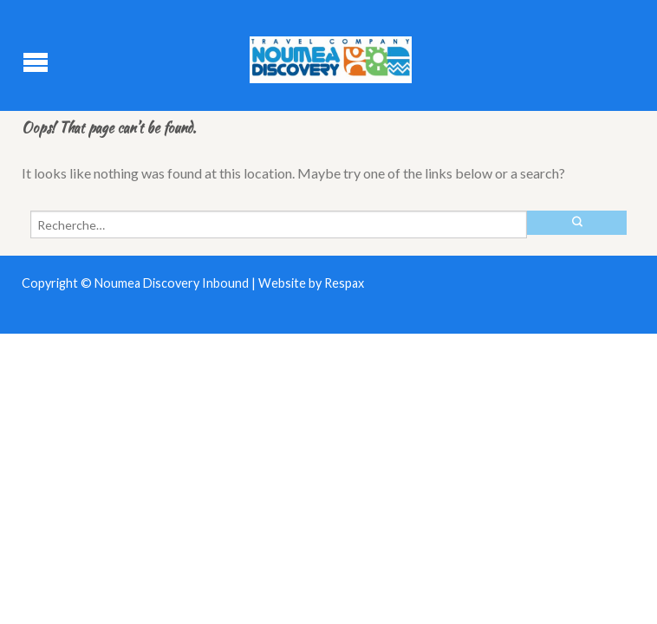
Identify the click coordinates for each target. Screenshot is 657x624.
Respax (344, 283)
